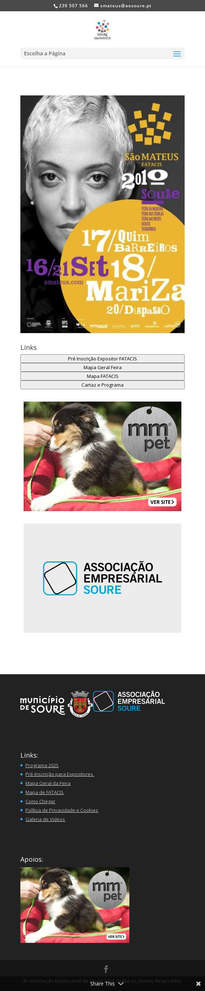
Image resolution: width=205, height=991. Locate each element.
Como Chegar (40, 801)
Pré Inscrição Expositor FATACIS (102, 358)
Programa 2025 (42, 765)
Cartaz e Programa (102, 385)
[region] (102, 578)
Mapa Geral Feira (103, 367)
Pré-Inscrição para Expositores (59, 774)
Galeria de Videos (45, 819)
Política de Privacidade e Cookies (61, 810)
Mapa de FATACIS (44, 792)
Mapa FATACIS (102, 376)
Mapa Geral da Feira (48, 783)
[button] (102, 456)
